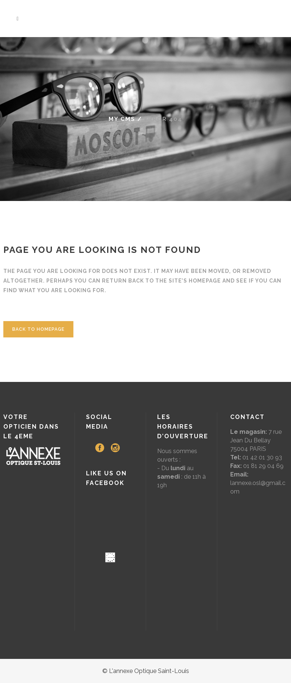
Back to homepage (38, 329)
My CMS (122, 119)
